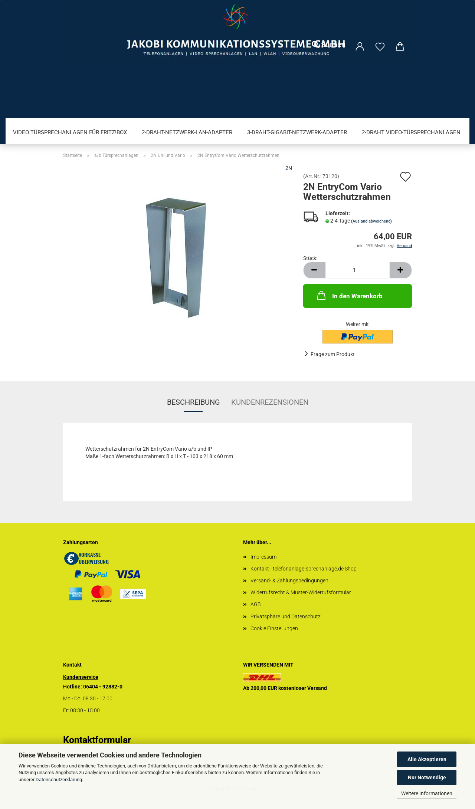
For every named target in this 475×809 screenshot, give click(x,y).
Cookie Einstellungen (274, 628)
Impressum (263, 557)
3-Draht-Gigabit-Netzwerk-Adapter (297, 132)
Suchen (328, 44)
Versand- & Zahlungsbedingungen (289, 580)
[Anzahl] (357, 270)
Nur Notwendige (427, 777)
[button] (314, 270)
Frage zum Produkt (333, 354)
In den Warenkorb (349, 295)
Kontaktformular (97, 739)
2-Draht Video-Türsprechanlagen (411, 132)
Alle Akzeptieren (426, 759)
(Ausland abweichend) (371, 221)
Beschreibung (193, 402)
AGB (255, 604)
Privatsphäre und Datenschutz (285, 616)
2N (288, 168)
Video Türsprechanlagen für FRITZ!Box (70, 132)
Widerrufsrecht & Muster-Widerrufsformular (300, 592)
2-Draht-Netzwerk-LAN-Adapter (187, 132)
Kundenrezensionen (269, 402)
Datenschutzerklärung (59, 779)
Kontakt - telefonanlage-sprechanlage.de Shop (303, 569)
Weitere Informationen (426, 793)
